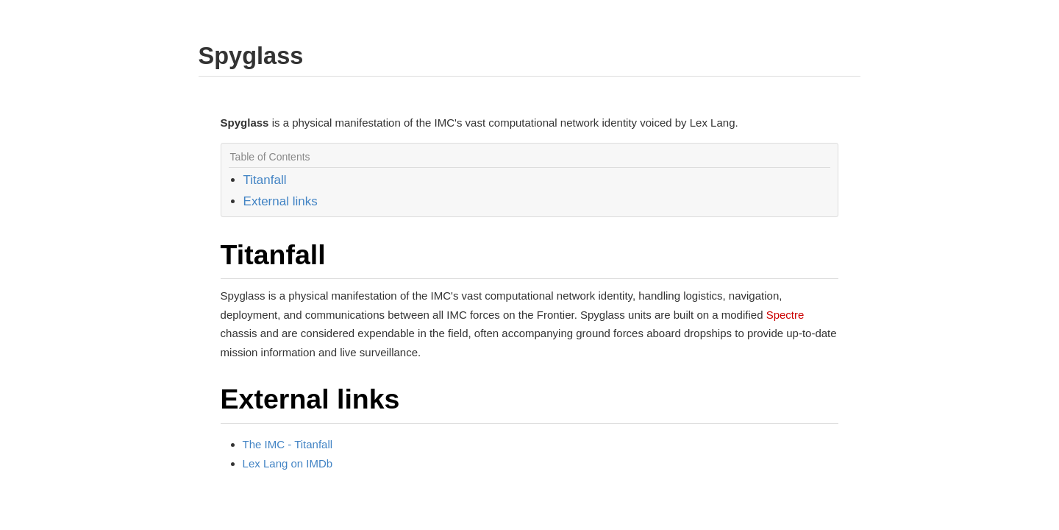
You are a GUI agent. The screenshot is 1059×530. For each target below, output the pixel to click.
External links (280, 201)
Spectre (785, 314)
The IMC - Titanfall (288, 444)
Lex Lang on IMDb (288, 463)
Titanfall (265, 180)
